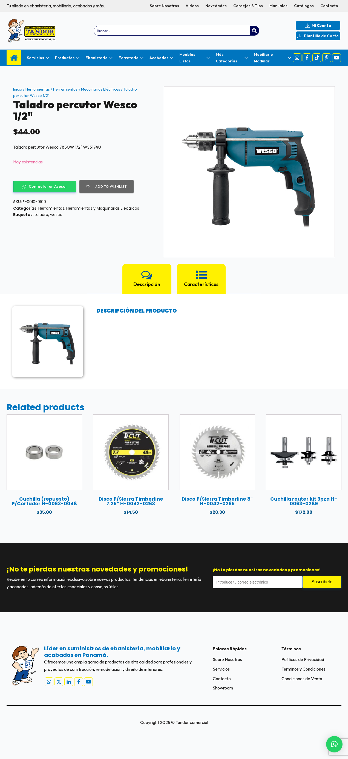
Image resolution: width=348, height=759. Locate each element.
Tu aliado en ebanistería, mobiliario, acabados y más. (56, 5)
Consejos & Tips (248, 5)
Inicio (17, 89)
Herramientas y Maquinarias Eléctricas (86, 89)
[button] (334, 744)
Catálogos (304, 5)
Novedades (216, 5)
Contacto (329, 5)
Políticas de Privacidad (302, 659)
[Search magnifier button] (254, 30)
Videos (192, 5)
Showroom (223, 688)
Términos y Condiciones (303, 669)
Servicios (221, 669)
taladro (41, 214)
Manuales (278, 5)
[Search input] (172, 31)
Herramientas (37, 89)
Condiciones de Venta (301, 678)
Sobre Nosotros (164, 5)
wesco (56, 214)
